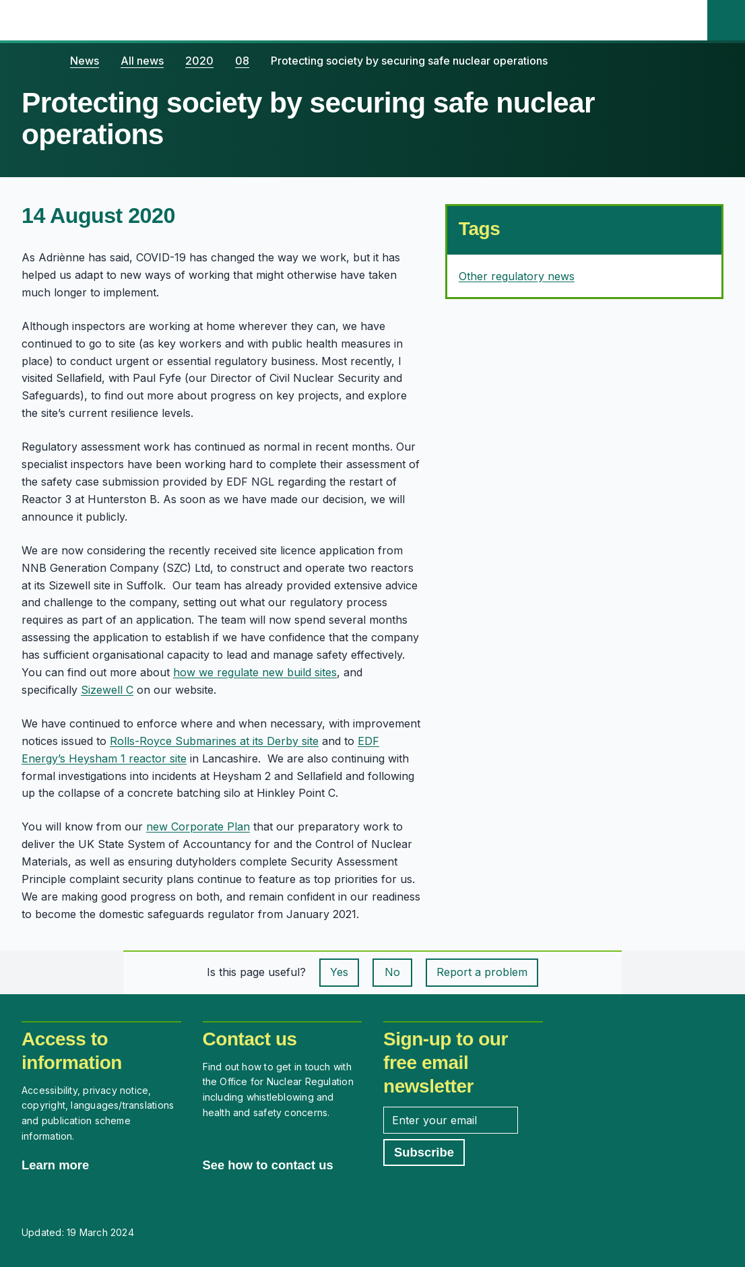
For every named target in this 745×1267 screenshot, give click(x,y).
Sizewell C (107, 689)
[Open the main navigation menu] (688, 20)
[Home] (35, 60)
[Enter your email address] (450, 1120)
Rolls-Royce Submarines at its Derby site (214, 741)
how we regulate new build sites (255, 672)
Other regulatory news (517, 276)
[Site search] (726, 20)
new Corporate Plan (198, 826)
